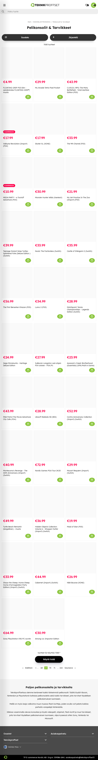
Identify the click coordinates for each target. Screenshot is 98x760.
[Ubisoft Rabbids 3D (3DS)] (49, 392)
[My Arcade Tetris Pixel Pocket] (49, 63)
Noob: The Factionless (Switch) (48, 251)
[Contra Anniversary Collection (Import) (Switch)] (81, 392)
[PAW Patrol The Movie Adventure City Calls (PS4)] (17, 392)
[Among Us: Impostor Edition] (49, 614)
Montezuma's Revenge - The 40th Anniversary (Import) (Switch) (15, 472)
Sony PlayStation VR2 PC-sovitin (17, 639)
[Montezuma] (17, 446)
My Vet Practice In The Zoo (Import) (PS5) (78, 198)
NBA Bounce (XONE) (75, 583)
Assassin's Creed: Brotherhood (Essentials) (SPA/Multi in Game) (80, 364)
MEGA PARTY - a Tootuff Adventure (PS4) (13, 198)
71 (54, 668)
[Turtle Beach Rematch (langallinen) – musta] (17, 502)
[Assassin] (81, 338)
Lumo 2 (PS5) (41, 307)
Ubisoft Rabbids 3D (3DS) (46, 417)
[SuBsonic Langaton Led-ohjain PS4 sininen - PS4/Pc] (49, 338)
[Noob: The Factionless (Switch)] (49, 226)
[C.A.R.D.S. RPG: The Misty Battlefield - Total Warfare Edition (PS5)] (81, 63)
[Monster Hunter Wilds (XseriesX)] (49, 172)
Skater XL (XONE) (42, 144)
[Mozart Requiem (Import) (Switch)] (81, 446)
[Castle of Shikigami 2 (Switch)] (81, 226)
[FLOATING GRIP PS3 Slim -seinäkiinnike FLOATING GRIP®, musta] (17, 63)
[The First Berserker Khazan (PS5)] (17, 282)
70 (50, 668)
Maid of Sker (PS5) (75, 527)
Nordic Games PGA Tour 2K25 (48, 470)
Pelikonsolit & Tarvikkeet (61, 22)
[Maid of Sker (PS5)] (81, 502)
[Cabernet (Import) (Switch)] (49, 558)
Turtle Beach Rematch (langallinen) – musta (12, 528)
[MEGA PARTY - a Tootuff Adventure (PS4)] (17, 172)
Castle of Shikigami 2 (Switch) (79, 251)
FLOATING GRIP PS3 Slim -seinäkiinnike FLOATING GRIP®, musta (16, 90)
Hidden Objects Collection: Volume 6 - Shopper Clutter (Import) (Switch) (46, 529)
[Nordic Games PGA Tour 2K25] (49, 446)
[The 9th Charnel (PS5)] (81, 119)
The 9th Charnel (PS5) (76, 144)
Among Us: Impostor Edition (47, 639)
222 (61, 668)
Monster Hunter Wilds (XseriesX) (48, 197)
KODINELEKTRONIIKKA (41, 22)
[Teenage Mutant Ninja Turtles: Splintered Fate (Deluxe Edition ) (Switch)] (17, 226)
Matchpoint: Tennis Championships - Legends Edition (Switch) (78, 309)
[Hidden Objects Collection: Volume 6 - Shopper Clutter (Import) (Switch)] (49, 502)
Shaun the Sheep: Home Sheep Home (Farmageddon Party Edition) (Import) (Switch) (16, 585)
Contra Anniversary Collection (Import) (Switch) (79, 418)
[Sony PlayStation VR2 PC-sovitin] (17, 614)
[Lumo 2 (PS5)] (49, 282)
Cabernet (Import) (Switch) (46, 583)
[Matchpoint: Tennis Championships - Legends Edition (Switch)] (81, 282)
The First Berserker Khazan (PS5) (17, 307)
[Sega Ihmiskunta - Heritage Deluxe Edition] (17, 338)
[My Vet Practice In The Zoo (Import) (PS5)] (81, 172)
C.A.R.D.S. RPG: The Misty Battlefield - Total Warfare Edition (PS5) (78, 90)
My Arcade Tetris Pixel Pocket (47, 88)
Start (29, 22)
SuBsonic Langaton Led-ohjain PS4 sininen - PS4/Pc (48, 364)
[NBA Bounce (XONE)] (81, 558)
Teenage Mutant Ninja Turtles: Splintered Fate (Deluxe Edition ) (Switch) (16, 253)
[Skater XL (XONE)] (49, 119)
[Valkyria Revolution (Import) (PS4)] (17, 119)
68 (42, 668)
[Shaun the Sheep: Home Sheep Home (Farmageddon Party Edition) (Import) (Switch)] (17, 558)
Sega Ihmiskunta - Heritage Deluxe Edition (15, 364)
